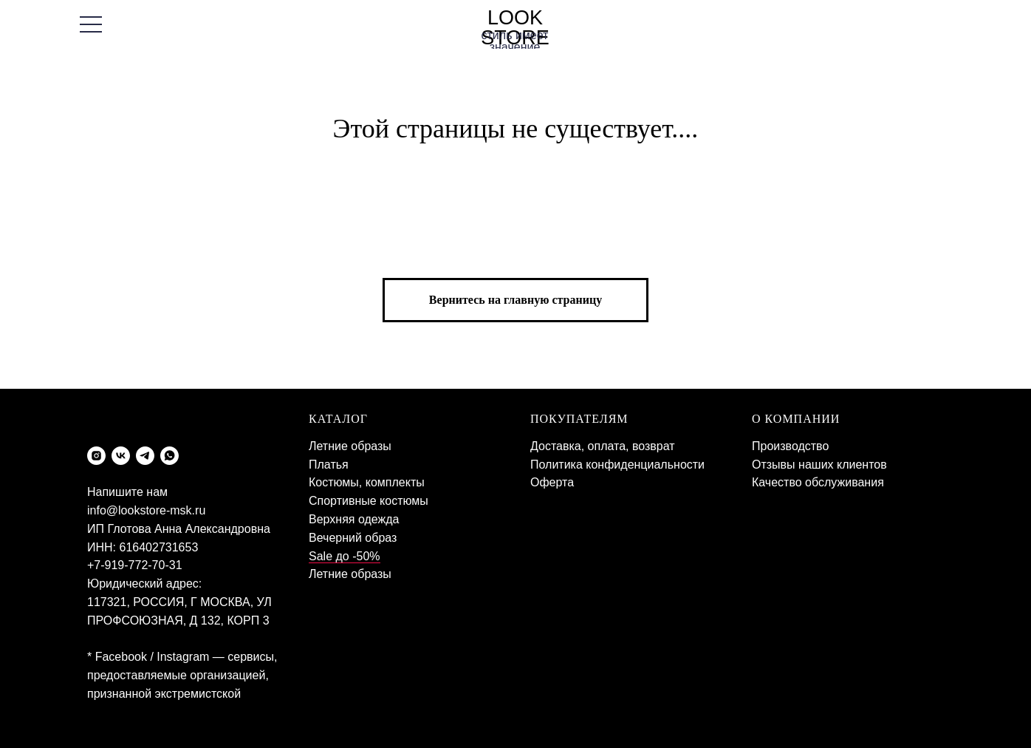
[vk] (121, 455)
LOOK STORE (515, 28)
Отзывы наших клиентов (819, 464)
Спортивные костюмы (368, 500)
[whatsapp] (169, 455)
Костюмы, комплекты (367, 482)
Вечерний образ (353, 537)
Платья (329, 464)
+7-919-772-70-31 (134, 565)
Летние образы (350, 446)
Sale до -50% (344, 556)
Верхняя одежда (354, 519)
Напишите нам (127, 492)
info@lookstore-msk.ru (146, 510)
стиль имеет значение (515, 41)
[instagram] (96, 455)
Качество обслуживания (818, 482)
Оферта (552, 482)
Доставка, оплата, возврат (602, 446)
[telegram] (145, 455)
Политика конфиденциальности (617, 464)
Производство (790, 446)
